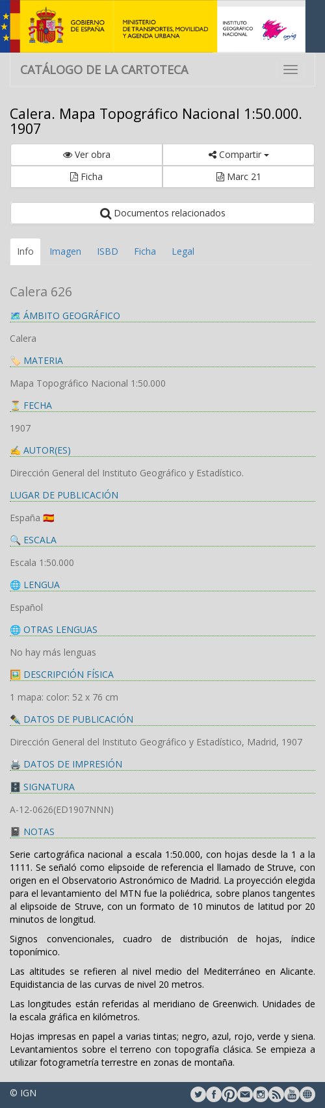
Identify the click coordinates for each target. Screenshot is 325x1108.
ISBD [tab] (107, 251)
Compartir (239, 154)
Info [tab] (25, 251)
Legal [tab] (183, 251)
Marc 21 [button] (238, 176)
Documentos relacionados (163, 213)
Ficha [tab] (145, 251)
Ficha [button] (86, 176)
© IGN (23, 1093)
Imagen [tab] (65, 251)
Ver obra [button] (86, 154)
